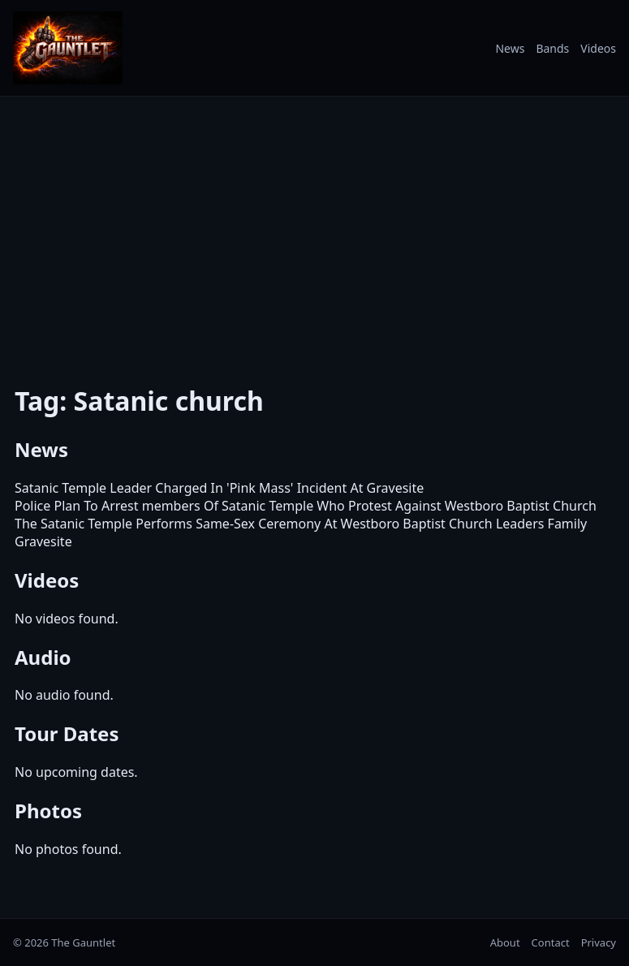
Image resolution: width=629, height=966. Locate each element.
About (505, 942)
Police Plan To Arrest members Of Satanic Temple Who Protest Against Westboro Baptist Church (306, 506)
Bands (552, 48)
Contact (551, 942)
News (509, 48)
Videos (598, 48)
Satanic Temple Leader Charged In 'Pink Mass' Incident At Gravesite (219, 488)
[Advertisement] (314, 229)
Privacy (598, 942)
